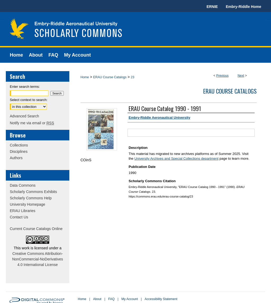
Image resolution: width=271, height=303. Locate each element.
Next (241, 75)
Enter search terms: (25, 87)
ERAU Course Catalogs (110, 77)
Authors (16, 158)
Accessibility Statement (161, 299)
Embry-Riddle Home (243, 6)
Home (84, 77)
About (97, 299)
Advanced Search (24, 116)
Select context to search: (28, 100)
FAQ (111, 299)
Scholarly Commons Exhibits (33, 192)
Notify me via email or (32, 123)
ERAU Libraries (22, 211)
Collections (19, 145)
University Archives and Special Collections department (176, 158)
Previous (222, 75)
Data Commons (22, 185)
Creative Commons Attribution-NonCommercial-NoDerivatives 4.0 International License (37, 259)
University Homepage (27, 204)
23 (132, 77)
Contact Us (19, 217)
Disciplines (19, 151)
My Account (129, 299)
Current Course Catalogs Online (36, 229)
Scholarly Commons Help (31, 198)
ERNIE (212, 6)
